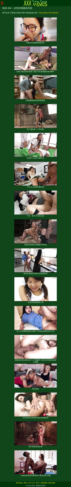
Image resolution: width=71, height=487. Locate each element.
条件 (25, 483)
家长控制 (52, 483)
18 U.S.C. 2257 (33, 483)
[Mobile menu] (2, 3)
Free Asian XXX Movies (48, 13)
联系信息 (19, 483)
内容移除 (44, 483)
